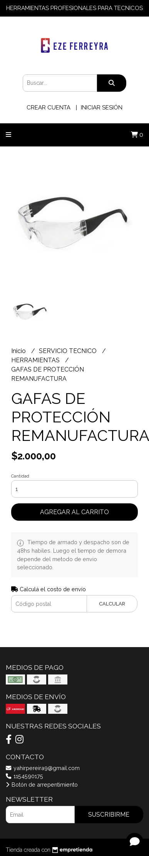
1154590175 (24, 776)
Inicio (19, 351)
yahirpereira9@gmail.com (43, 768)
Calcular (112, 604)
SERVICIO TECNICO (68, 351)
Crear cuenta (48, 107)
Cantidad (20, 476)
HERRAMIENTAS (36, 360)
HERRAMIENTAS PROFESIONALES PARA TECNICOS (74, 8)
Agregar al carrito (74, 512)
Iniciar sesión (101, 107)
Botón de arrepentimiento (42, 784)
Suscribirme (108, 814)
